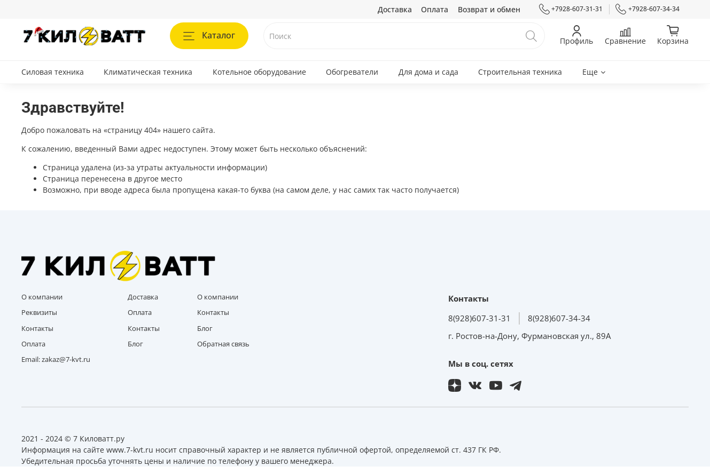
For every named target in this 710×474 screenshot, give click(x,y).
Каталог (209, 35)
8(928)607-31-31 (479, 318)
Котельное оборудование (259, 72)
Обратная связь (223, 344)
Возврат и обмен (489, 9)
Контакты (37, 328)
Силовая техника (52, 72)
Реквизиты (39, 312)
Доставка (395, 9)
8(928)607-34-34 (559, 318)
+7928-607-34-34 (647, 9)
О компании (42, 297)
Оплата (434, 9)
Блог (135, 344)
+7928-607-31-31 (571, 9)
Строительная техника (520, 72)
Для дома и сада (428, 72)
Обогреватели (352, 72)
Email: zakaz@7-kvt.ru (55, 359)
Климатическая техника (148, 72)
